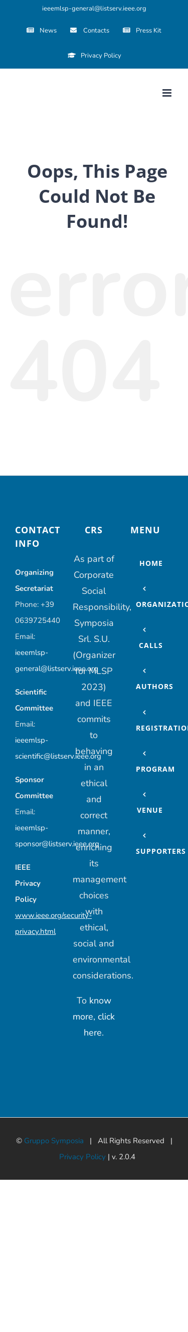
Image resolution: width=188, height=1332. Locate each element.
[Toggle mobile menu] (167, 93)
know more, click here (94, 1016)
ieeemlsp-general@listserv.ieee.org (94, 8)
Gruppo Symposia (54, 1141)
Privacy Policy (82, 1157)
